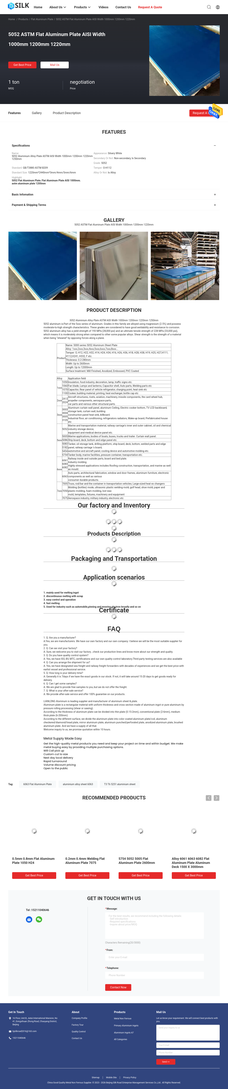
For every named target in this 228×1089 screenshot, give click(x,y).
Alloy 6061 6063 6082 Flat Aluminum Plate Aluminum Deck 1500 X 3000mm (191, 863)
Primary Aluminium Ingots (126, 1025)
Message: (112, 908)
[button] (114, 351)
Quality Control (79, 1031)
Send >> (166, 1062)
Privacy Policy (129, 1077)
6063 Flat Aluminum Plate (37, 784)
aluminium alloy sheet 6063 (78, 784)
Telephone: (113, 968)
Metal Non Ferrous (122, 1018)
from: (110, 950)
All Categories (120, 1039)
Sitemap (96, 1077)
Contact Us (77, 1038)
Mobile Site (111, 1077)
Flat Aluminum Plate (42, 19)
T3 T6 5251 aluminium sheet (119, 784)
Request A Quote (204, 113)
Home (11, 19)
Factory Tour (78, 1025)
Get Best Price (22, 65)
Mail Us (54, 65)
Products (23, 19)
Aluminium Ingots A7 (124, 1032)
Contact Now (118, 987)
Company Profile (79, 1018)
